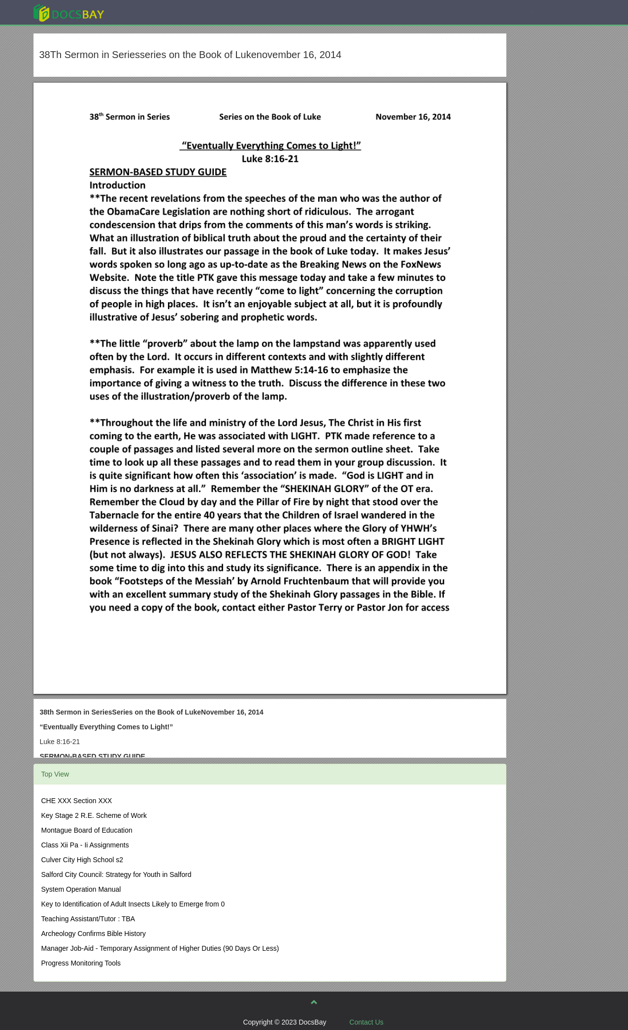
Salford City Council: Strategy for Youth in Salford (116, 874)
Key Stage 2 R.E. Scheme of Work (94, 815)
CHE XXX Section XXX (76, 801)
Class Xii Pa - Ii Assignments (85, 845)
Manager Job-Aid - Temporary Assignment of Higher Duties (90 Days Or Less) (160, 948)
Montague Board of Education (86, 830)
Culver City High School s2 (82, 860)
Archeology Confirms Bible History (93, 933)
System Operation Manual (81, 889)
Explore (143, 12)
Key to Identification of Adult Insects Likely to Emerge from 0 (133, 904)
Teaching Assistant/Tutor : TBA (88, 919)
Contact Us (366, 1022)
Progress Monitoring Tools (81, 963)
